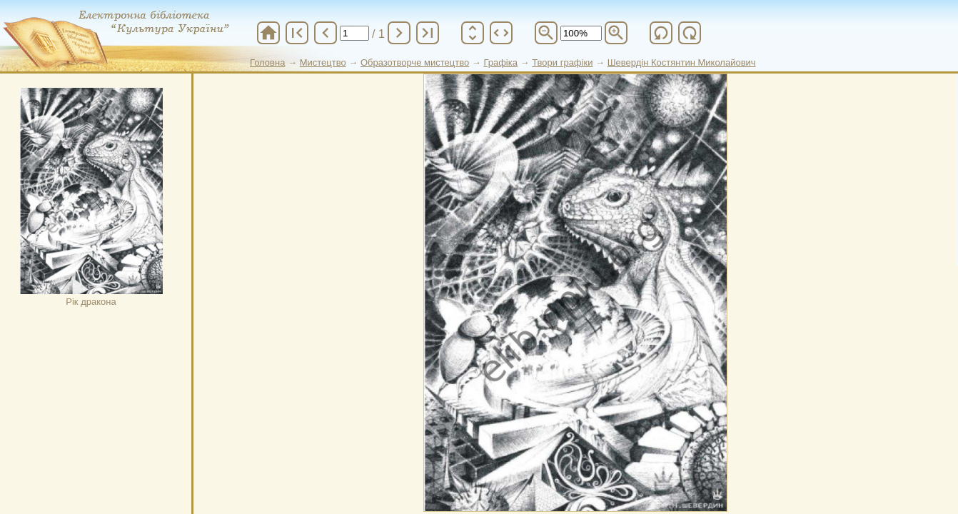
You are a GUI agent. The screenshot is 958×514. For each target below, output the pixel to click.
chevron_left (326, 33)
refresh (661, 33)
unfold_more (473, 33)
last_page (428, 33)
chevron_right (399, 33)
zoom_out (546, 33)
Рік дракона (91, 197)
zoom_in (616, 33)
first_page (297, 33)
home (268, 33)
